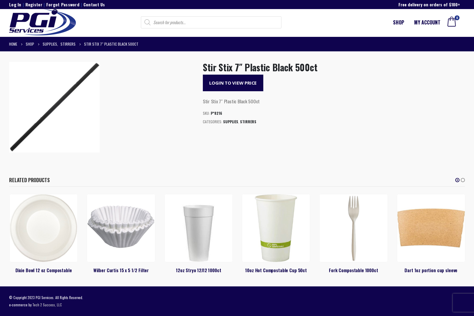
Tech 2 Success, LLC (47, 304)
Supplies (230, 121)
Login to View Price (233, 83)
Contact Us (94, 4)
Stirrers (248, 121)
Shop (398, 22)
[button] (457, 180)
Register (33, 4)
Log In (15, 4)
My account (427, 22)
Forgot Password (63, 4)
